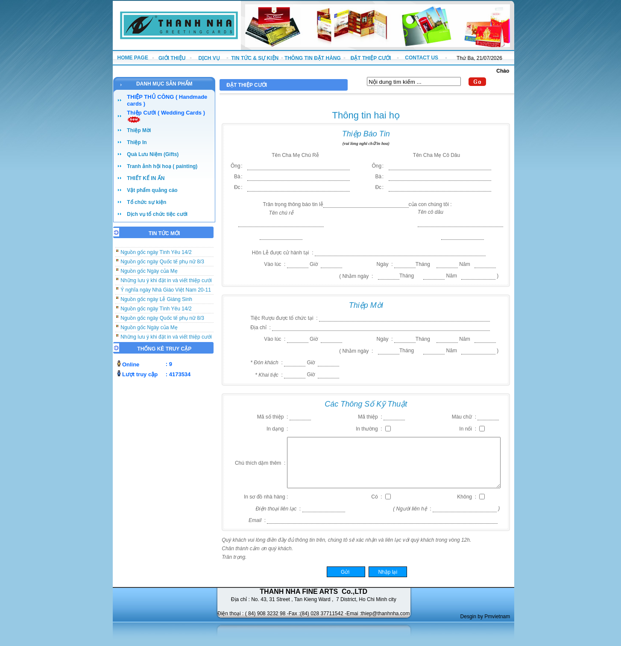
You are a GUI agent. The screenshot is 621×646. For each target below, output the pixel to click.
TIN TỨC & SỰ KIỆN (254, 58)
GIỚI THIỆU (171, 58)
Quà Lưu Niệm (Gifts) (153, 154)
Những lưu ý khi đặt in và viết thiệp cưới (165, 283)
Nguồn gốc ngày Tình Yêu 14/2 (155, 254)
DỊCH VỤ (209, 58)
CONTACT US (421, 58)
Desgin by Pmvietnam (485, 616)
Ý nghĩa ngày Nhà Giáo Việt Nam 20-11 (165, 292)
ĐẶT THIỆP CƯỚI (371, 58)
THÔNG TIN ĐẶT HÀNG (312, 58)
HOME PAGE (132, 58)
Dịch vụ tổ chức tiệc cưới (157, 214)
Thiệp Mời (139, 130)
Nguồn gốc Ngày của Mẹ (148, 273)
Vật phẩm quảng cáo (152, 190)
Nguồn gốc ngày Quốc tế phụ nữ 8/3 (162, 264)
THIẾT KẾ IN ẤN (145, 178)
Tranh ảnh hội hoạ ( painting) (162, 166)
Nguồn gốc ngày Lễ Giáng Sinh (156, 301)
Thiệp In (136, 142)
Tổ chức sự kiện (146, 202)
